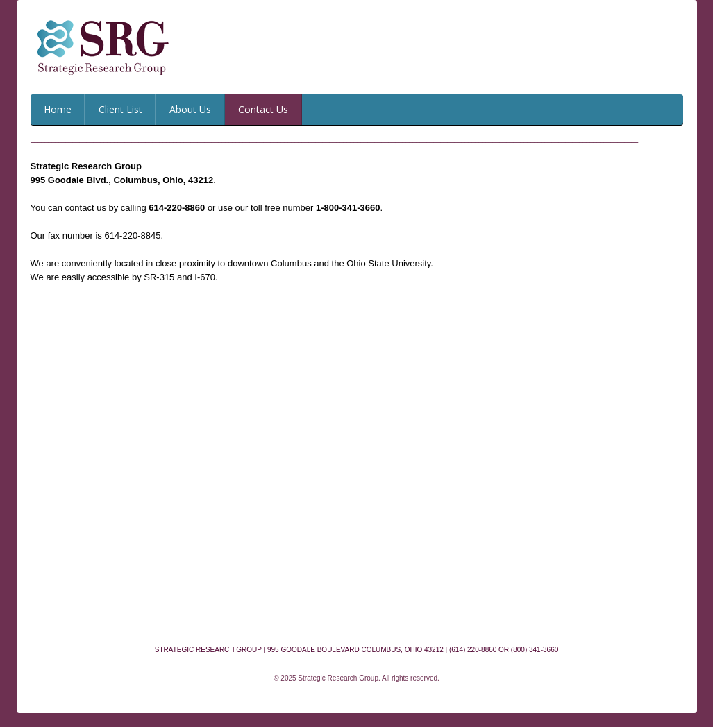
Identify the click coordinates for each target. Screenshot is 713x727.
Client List (120, 109)
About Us (190, 109)
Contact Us (263, 109)
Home (58, 109)
